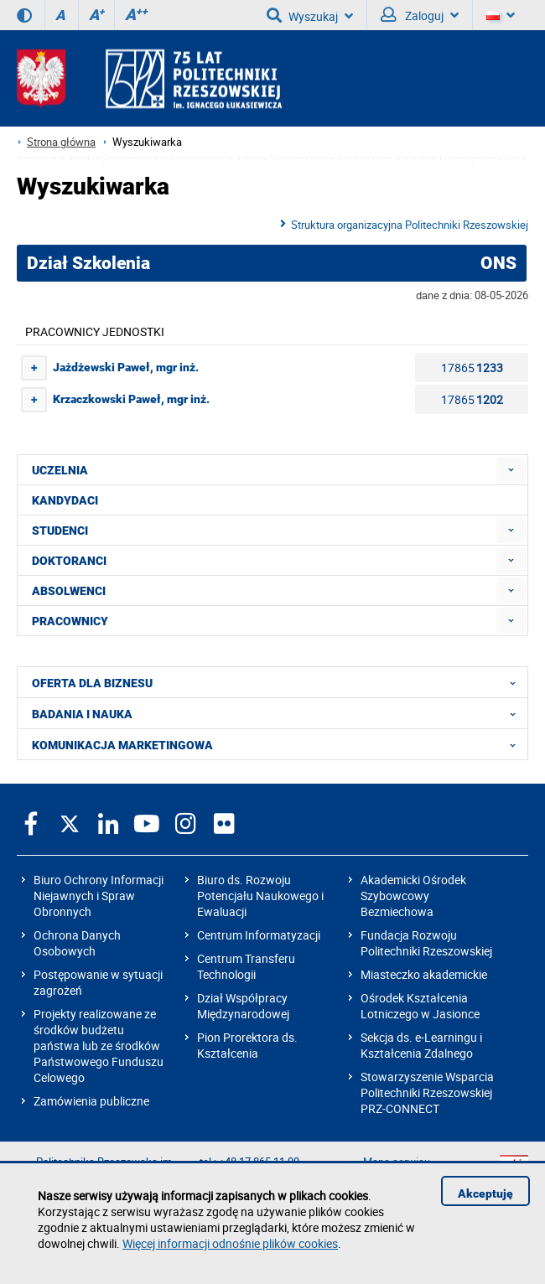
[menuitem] (511, 470)
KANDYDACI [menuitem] (65, 500)
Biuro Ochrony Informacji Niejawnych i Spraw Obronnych (99, 895)
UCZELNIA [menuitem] (60, 470)
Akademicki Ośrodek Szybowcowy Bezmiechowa (413, 895)
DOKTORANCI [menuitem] (69, 560)
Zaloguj (420, 15)
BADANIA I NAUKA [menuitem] (279, 713)
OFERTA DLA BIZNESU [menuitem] (279, 682)
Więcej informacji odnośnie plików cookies (230, 1243)
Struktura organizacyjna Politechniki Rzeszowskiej (409, 224)
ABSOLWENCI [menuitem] (69, 591)
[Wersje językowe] (500, 15)
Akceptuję (485, 1193)
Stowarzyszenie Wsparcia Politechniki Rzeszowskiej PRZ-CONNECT (427, 1092)
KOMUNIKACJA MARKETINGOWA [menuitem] (279, 744)
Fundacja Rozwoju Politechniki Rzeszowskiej (426, 943)
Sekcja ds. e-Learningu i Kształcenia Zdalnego (421, 1045)
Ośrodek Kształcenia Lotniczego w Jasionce (420, 1006)
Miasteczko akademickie (424, 974)
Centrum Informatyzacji (258, 935)
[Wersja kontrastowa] (24, 15)
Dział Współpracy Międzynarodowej (243, 1006)
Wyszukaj (310, 15)
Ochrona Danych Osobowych (77, 943)
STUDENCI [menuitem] (60, 530)
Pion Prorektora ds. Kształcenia (247, 1045)
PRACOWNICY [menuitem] (70, 621)
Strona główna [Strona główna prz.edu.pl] (61, 142)
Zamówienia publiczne (91, 1101)
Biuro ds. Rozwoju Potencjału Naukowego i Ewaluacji (260, 895)
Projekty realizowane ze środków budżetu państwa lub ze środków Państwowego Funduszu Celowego (99, 1045)
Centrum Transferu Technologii (246, 966)
